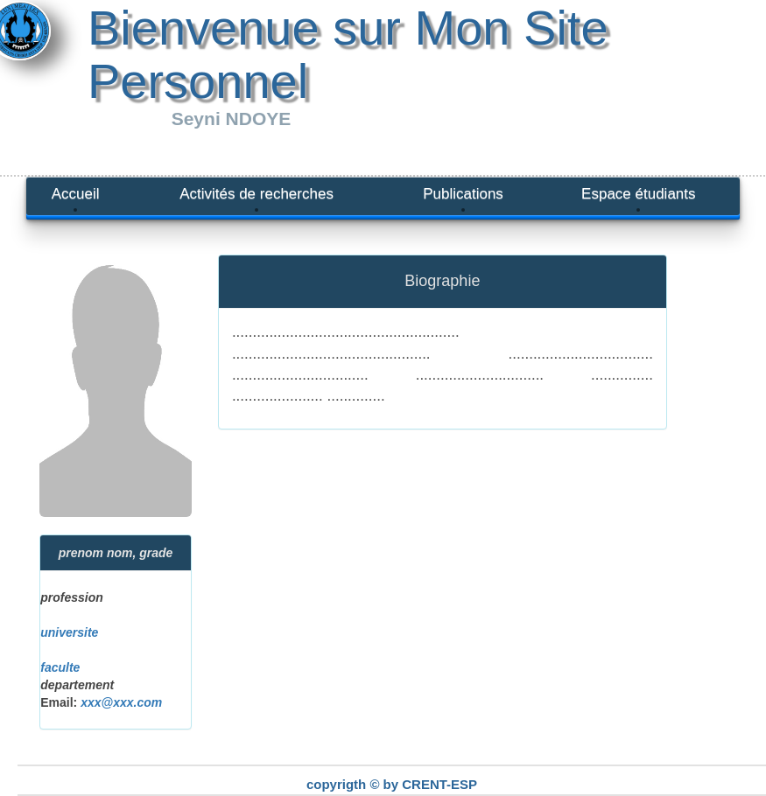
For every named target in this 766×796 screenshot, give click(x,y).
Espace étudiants (638, 193)
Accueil (76, 193)
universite (69, 632)
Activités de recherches (256, 193)
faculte (60, 667)
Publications (463, 193)
